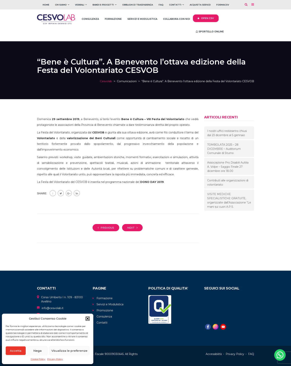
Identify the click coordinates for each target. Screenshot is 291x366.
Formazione (113, 19)
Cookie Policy (38, 359)
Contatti (175, 4)
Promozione (105, 310)
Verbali (79, 4)
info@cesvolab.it (52, 308)
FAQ (161, 4)
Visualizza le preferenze (69, 350)
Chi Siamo (61, 4)
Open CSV (206, 18)
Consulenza (90, 19)
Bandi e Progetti (103, 4)
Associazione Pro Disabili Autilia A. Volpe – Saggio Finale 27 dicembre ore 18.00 (228, 167)
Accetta (15, 350)
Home (46, 4)
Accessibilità (214, 354)
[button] (88, 319)
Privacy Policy (55, 359)
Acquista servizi (200, 4)
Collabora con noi (176, 19)
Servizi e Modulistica (142, 19)
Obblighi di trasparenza (137, 4)
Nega (37, 350)
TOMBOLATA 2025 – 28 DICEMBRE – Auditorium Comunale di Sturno (224, 149)
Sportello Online (210, 31)
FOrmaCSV (222, 4)
